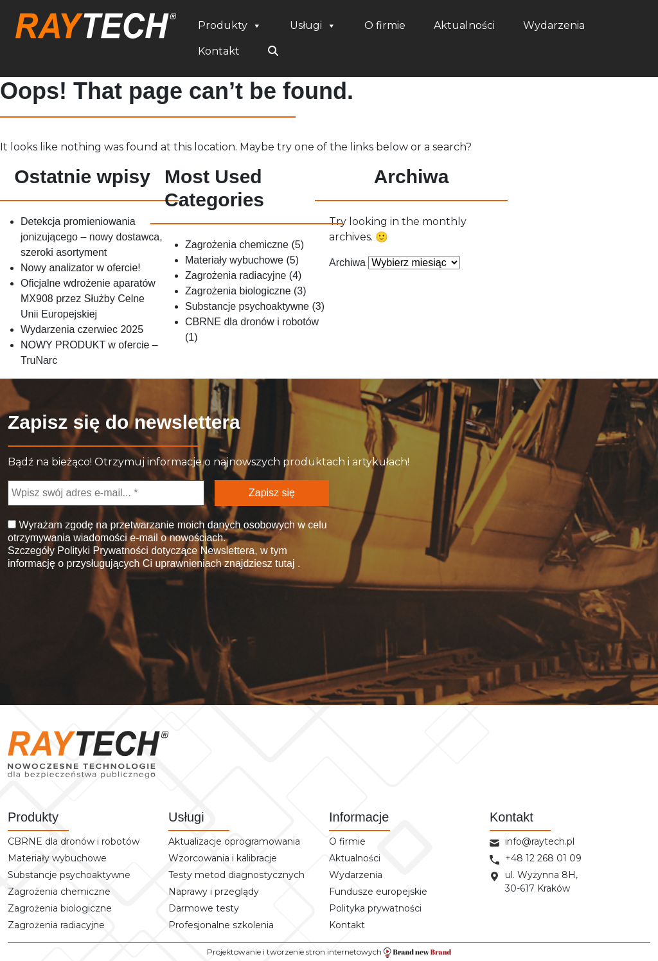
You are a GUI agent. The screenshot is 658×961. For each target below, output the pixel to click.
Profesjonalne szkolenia (221, 925)
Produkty (230, 26)
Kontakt (219, 51)
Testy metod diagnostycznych (236, 875)
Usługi (313, 26)
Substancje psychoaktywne (247, 306)
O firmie (384, 25)
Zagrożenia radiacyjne (235, 275)
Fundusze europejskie (378, 891)
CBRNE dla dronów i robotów (252, 321)
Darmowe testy (203, 908)
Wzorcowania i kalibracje (222, 858)
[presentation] (73, 626)
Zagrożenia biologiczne (238, 290)
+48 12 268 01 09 (543, 858)
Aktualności (464, 25)
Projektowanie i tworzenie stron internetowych (328, 952)
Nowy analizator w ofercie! (81, 267)
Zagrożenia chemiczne (237, 244)
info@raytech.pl (539, 841)
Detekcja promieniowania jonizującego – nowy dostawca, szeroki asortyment (92, 237)
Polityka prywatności (375, 908)
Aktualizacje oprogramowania (234, 841)
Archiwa (347, 262)
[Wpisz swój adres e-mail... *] (106, 493)
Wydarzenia (554, 25)
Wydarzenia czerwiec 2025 (82, 329)
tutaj (285, 563)
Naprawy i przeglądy (213, 891)
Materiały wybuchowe (234, 260)
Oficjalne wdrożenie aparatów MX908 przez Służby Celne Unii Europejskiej (88, 298)
